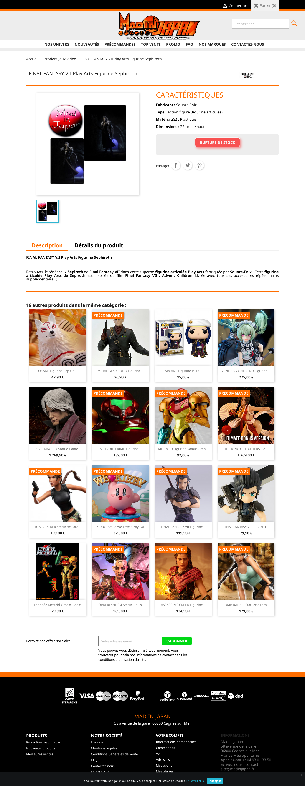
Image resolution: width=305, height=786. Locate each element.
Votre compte (170, 735)
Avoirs (160, 753)
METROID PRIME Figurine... (120, 449)
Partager (175, 165)
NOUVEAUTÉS (87, 44)
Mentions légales (104, 748)
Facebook (15, 27)
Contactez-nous (247, 44)
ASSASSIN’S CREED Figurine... (183, 605)
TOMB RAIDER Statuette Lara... (57, 527)
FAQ (189, 44)
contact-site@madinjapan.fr (240, 766)
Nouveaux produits (40, 748)
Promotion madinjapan (43, 742)
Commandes (165, 748)
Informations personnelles (176, 742)
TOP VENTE (151, 44)
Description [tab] (47, 245)
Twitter (23, 27)
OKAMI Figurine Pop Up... (57, 371)
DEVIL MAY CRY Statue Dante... (57, 449)
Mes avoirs (164, 765)
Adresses (163, 759)
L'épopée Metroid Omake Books (57, 605)
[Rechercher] (260, 24)
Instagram (41, 27)
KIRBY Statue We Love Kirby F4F (121, 527)
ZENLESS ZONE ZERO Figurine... (246, 371)
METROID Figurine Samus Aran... (183, 449)
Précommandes (120, 44)
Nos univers (56, 44)
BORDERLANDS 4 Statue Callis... (120, 605)
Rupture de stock (217, 142)
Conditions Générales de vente (114, 754)
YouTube (32, 27)
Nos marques (212, 44)
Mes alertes (165, 771)
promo (173, 44)
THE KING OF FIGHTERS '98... (246, 449)
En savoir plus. (195, 781)
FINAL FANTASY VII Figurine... (183, 527)
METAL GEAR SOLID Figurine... (120, 371)
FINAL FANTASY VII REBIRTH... (246, 527)
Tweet (187, 165)
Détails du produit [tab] (98, 245)
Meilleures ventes (39, 754)
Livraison (98, 742)
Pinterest (199, 165)
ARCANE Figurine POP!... (183, 371)
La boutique (100, 772)
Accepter (215, 781)
